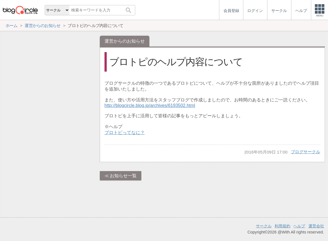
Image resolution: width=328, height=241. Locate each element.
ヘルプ (299, 226)
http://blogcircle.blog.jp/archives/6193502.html (149, 105)
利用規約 (282, 226)
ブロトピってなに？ (124, 132)
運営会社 (316, 226)
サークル (264, 226)
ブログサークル (305, 151)
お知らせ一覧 (123, 175)
